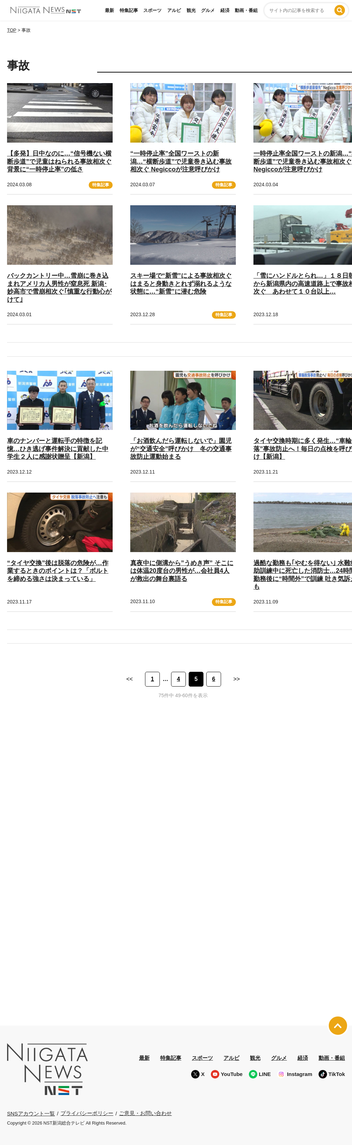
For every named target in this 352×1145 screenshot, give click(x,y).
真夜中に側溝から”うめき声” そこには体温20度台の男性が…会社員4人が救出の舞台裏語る (181, 570)
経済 (225, 10)
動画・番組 (246, 10)
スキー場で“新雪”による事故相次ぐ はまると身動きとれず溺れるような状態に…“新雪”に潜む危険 (181, 283)
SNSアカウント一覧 (31, 1113)
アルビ (174, 10)
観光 (191, 10)
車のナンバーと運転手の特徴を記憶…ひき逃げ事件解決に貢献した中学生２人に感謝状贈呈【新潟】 (57, 448)
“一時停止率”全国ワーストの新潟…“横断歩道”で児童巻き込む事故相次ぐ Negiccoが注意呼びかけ (181, 161)
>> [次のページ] (236, 679)
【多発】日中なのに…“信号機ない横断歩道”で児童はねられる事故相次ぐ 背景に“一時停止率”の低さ (59, 161)
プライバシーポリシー (87, 1113)
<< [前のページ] (129, 679)
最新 (109, 10)
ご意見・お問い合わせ (145, 1113)
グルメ (208, 10)
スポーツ (152, 10)
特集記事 (129, 10)
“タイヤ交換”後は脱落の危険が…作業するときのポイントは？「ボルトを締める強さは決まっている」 (57, 570)
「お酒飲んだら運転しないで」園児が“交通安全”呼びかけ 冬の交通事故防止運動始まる (181, 448)
